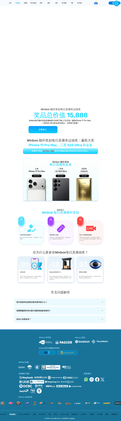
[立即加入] (43, 129)
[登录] (114, 3)
